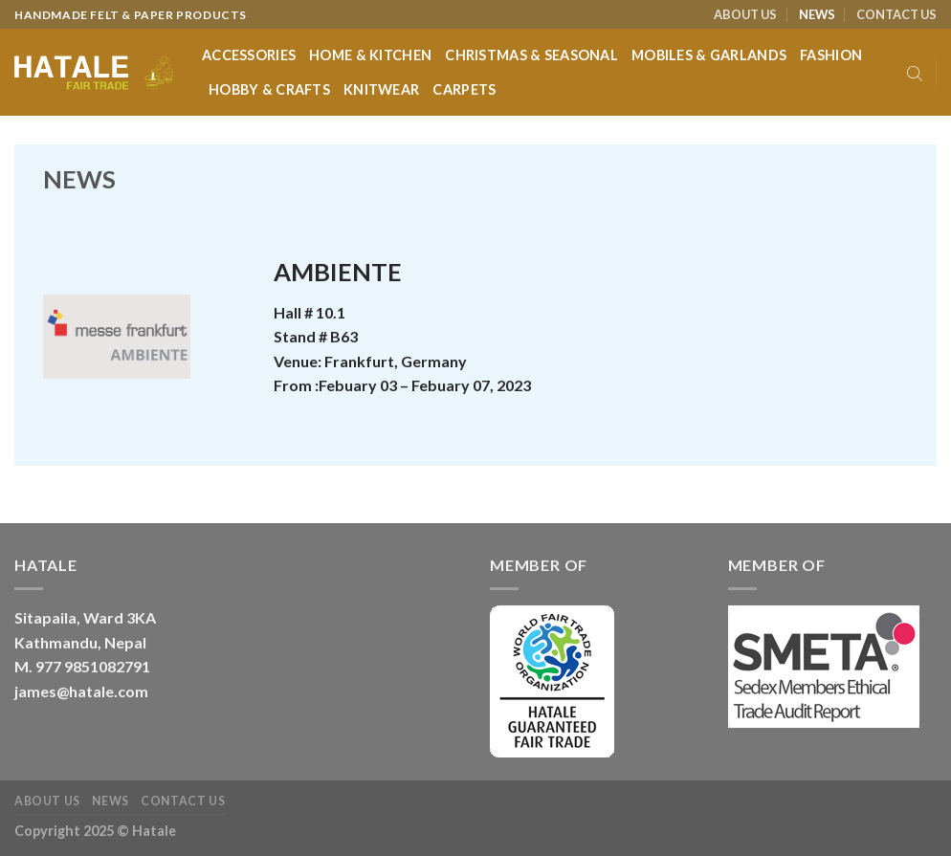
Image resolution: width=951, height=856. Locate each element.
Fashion (831, 55)
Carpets (464, 89)
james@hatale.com (81, 691)
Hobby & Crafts (269, 89)
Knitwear (381, 89)
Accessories (249, 55)
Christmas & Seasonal (531, 55)
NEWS (817, 14)
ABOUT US (745, 14)
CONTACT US (896, 14)
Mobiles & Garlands (708, 55)
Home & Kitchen (370, 55)
